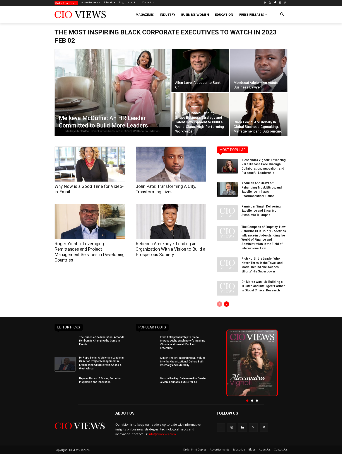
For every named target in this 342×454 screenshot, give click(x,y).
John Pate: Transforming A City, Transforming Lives (166, 189)
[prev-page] (219, 304)
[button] (282, 14)
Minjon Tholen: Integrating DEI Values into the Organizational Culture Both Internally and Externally (182, 361)
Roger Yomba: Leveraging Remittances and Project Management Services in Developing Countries (90, 252)
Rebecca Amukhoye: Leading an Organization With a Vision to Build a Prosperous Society (170, 249)
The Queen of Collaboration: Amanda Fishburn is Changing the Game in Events (101, 341)
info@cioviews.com (162, 434)
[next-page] (226, 304)
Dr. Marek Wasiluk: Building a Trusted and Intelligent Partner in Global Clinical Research (263, 286)
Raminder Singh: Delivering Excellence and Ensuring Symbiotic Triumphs (261, 211)
